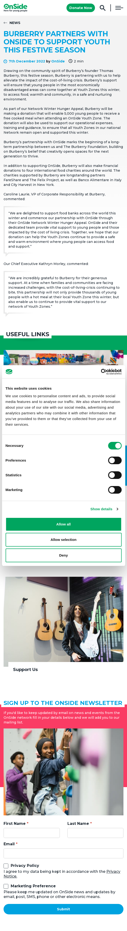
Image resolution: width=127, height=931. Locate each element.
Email (9, 844)
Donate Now (80, 8)
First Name (15, 823)
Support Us (25, 669)
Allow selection (63, 540)
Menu (119, 8)
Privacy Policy (25, 865)
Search (103, 8)
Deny (63, 555)
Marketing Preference (33, 886)
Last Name (78, 823)
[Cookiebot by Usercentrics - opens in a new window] (101, 372)
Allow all (63, 524)
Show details (101, 509)
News (14, 23)
